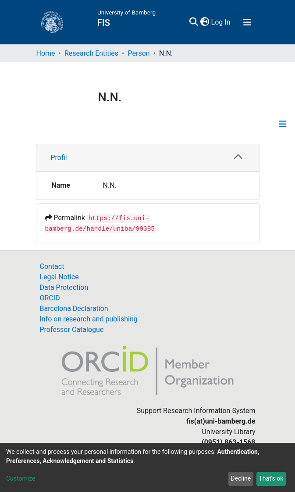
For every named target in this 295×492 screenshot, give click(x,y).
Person (139, 53)
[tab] (147, 158)
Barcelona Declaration (74, 308)
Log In (221, 22)
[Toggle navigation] (247, 22)
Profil (59, 157)
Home (45, 53)
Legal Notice (59, 277)
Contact (52, 266)
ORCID (50, 298)
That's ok (271, 478)
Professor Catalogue (72, 329)
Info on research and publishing (89, 319)
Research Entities (91, 53)
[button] (204, 22)
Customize (20, 478)
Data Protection (64, 287)
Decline (241, 478)
